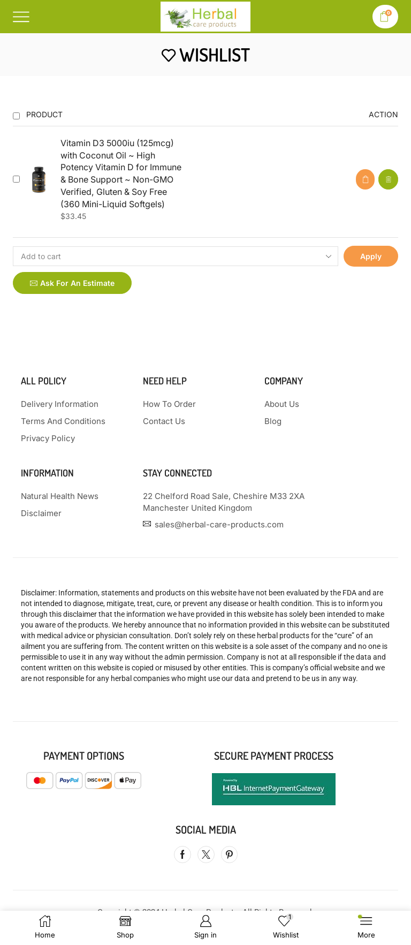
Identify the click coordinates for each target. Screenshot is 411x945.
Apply (371, 256)
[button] (365, 179)
